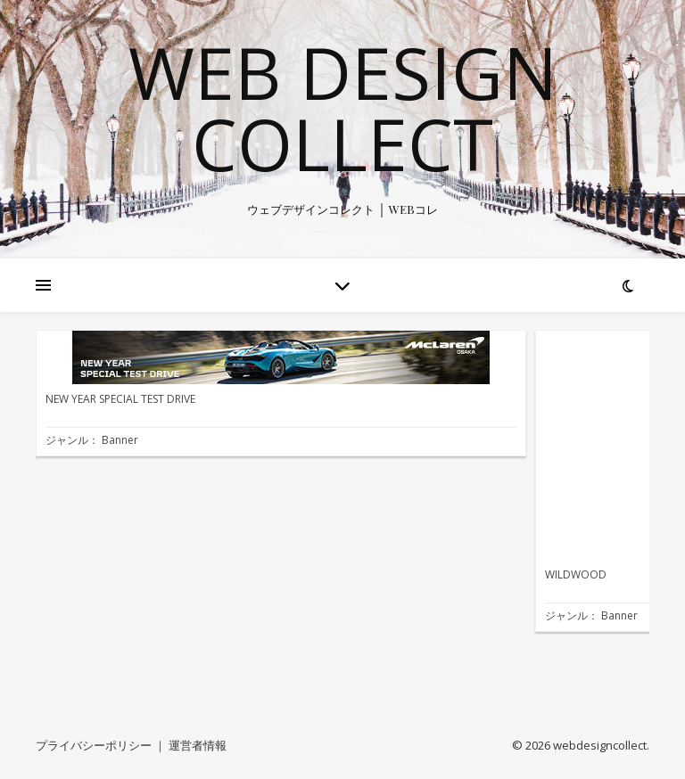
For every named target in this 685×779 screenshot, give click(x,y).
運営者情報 (198, 745)
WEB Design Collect (342, 108)
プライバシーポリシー (94, 745)
